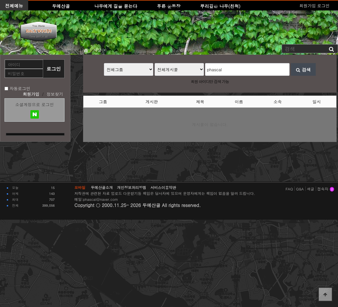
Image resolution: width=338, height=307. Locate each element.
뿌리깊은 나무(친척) (220, 6)
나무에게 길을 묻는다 (115, 6)
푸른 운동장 (169, 6)
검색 (303, 69)
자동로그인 (20, 88)
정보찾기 (54, 94)
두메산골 (61, 6)
